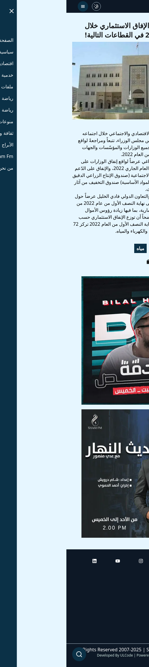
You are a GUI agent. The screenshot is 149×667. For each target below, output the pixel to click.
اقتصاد (112, 248)
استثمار (134, 248)
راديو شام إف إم (127, 605)
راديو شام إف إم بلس (123, 621)
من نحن (135, 637)
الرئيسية (135, 572)
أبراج (138, 589)
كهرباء (92, 248)
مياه (74, 248)
